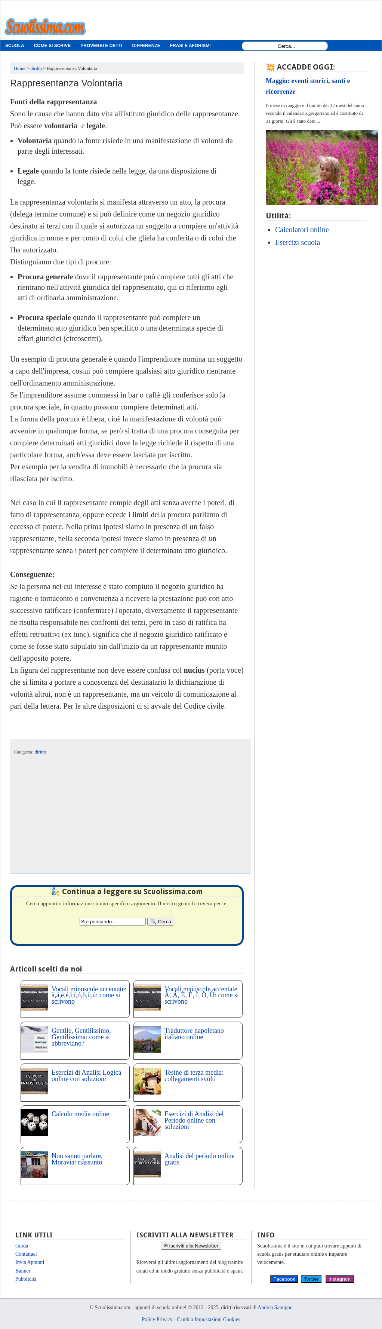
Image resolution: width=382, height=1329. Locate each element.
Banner (22, 1271)
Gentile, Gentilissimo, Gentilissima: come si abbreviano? (81, 1037)
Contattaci (26, 1254)
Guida (21, 1246)
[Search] (160, 922)
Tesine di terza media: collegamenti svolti (194, 1076)
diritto (40, 752)
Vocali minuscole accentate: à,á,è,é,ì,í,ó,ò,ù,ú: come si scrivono (89, 995)
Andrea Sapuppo (275, 1307)
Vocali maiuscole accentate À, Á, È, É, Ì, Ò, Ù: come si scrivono (201, 995)
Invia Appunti (29, 1262)
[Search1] (286, 46)
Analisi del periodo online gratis (199, 1159)
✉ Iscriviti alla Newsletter (191, 1246)
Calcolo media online (80, 1114)
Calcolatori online (302, 229)
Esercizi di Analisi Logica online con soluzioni (86, 1076)
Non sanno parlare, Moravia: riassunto (77, 1159)
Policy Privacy (157, 1319)
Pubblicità (26, 1279)
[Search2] (113, 922)
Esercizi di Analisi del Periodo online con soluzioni (194, 1120)
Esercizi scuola (297, 242)
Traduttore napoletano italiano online (194, 1034)
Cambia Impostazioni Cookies (208, 1319)
